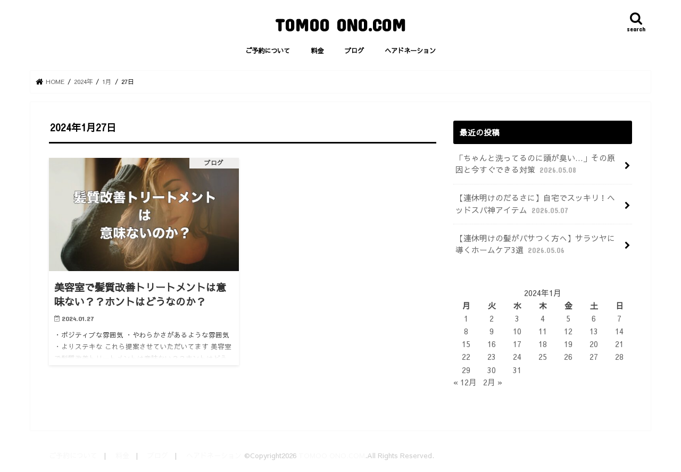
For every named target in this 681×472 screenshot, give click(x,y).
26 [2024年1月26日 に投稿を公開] (568, 356)
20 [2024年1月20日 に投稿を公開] (593, 344)
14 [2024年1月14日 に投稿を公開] (619, 331)
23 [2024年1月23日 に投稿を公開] (491, 356)
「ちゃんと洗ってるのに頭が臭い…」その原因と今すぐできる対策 (535, 164)
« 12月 (465, 382)
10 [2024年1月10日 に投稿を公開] (517, 331)
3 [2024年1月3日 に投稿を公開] (517, 318)
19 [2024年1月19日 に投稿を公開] (568, 344)
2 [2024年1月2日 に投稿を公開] (491, 318)
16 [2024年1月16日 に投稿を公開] (491, 344)
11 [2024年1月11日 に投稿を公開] (542, 331)
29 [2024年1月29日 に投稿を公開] (466, 370)
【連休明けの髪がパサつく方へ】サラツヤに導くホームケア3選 (535, 244)
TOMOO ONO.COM (340, 24)
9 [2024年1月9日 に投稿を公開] (491, 331)
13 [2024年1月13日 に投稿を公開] (593, 331)
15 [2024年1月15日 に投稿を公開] (466, 344)
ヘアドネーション (410, 50)
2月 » (492, 382)
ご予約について (267, 50)
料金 (317, 50)
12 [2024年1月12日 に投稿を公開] (568, 331)
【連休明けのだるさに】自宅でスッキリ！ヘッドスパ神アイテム (535, 203)
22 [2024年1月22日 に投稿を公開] (466, 356)
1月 (107, 81)
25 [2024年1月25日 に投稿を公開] (542, 356)
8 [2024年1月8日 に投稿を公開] (466, 331)
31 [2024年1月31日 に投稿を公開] (517, 370)
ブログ (354, 50)
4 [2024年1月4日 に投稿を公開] (543, 318)
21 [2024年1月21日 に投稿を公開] (619, 344)
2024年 (83, 81)
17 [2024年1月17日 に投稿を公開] (517, 344)
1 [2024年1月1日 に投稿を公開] (466, 318)
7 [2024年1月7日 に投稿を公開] (619, 318)
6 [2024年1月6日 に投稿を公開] (594, 318)
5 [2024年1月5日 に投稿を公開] (568, 318)
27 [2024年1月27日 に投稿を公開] (593, 356)
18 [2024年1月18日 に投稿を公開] (542, 344)
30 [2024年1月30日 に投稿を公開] (491, 370)
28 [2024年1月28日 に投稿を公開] (619, 356)
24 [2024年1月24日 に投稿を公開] (517, 356)
